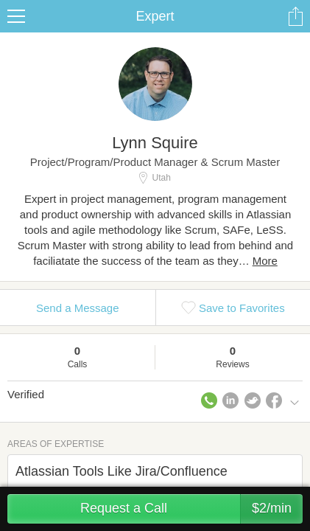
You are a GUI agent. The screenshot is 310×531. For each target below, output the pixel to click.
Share (295, 16)
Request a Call (191, 509)
